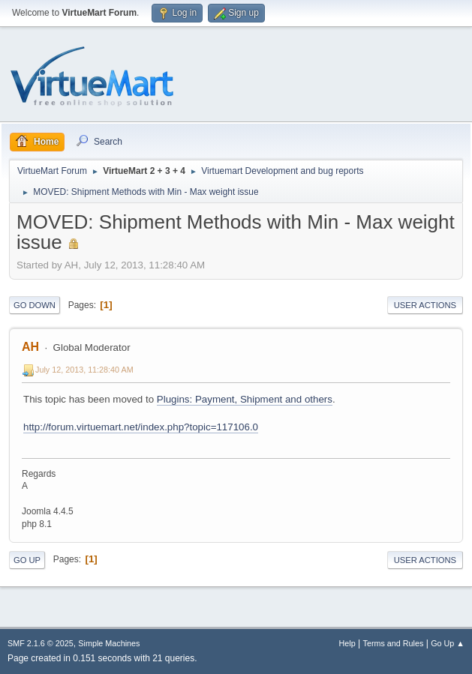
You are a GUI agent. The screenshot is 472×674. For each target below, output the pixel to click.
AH (30, 346)
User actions (425, 305)
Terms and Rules (393, 643)
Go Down (35, 305)
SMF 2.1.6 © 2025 (41, 643)
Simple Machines (109, 643)
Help (347, 643)
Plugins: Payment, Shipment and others (244, 399)
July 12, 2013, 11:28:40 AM (84, 369)
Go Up (27, 560)
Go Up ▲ (447, 643)
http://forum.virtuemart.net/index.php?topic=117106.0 (140, 427)
